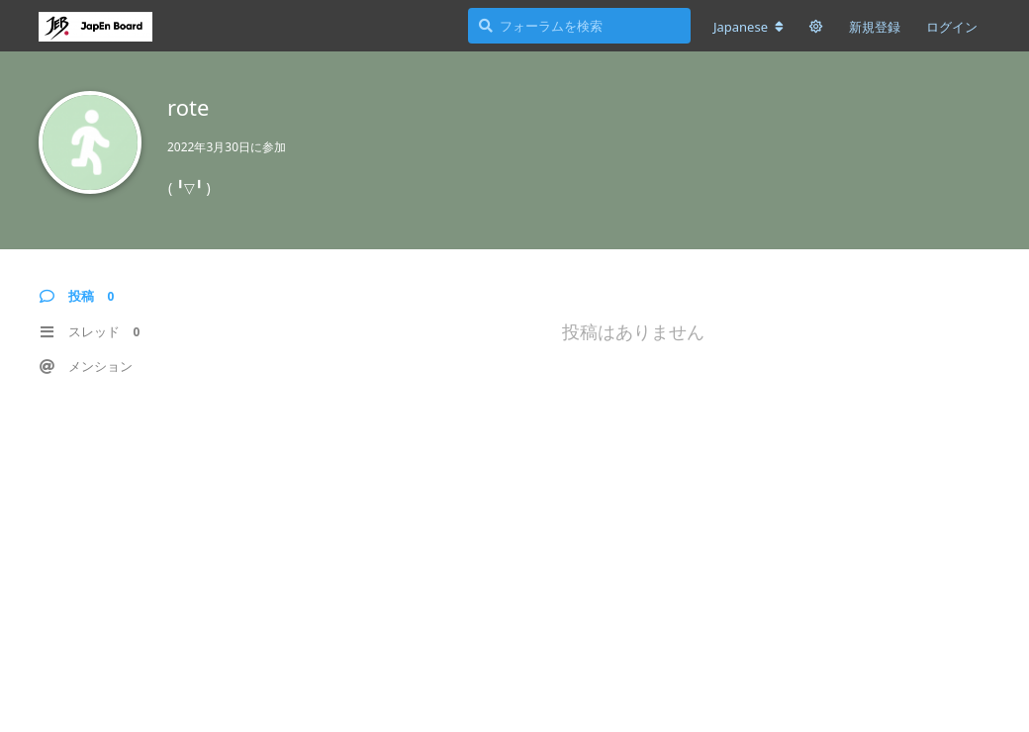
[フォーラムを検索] (579, 26)
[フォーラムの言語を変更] (748, 27)
